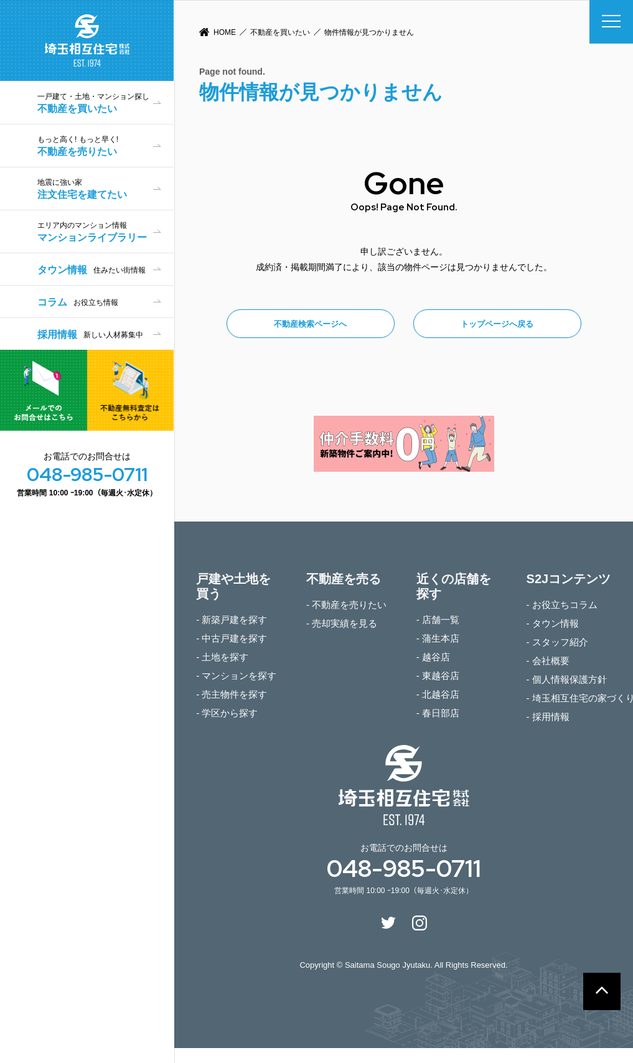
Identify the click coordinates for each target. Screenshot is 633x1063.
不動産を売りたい (105, 146)
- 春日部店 (437, 713)
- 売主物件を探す (231, 694)
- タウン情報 (553, 623)
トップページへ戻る (497, 324)
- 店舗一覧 (437, 619)
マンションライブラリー (105, 232)
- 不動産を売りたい (346, 604)
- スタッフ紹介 (557, 642)
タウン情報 (91, 270)
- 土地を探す (222, 657)
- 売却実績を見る (341, 623)
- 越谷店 (433, 657)
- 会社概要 (548, 660)
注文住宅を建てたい (105, 189)
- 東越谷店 (437, 675)
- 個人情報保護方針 (567, 679)
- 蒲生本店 (437, 638)
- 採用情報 (548, 716)
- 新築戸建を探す (231, 619)
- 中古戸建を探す (231, 638)
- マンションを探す (236, 675)
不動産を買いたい (280, 32)
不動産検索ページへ (310, 324)
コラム (77, 302)
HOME (224, 32)
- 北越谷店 (437, 694)
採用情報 (90, 334)
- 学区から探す (227, 713)
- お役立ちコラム (562, 604)
